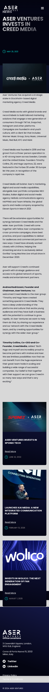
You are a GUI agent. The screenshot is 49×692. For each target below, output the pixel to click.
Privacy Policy (10, 675)
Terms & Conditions (13, 679)
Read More (10, 451)
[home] (10, 8)
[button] (42, 8)
